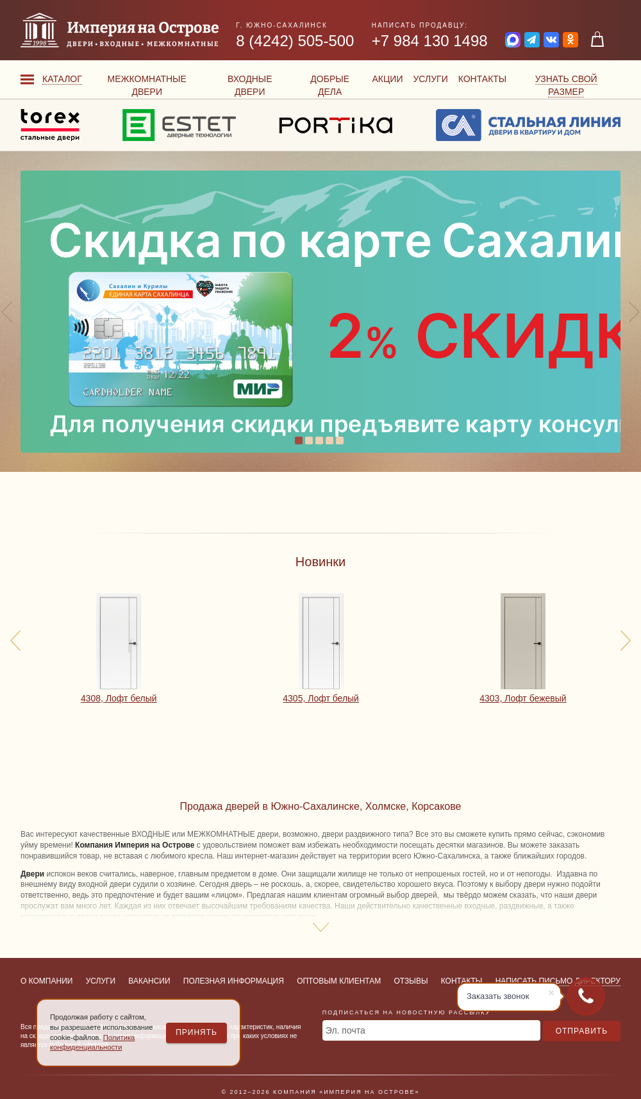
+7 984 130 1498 (430, 40)
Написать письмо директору (557, 981)
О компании (46, 981)
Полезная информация (233, 981)
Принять (196, 1032)
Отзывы (411, 981)
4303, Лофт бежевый (522, 698)
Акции (387, 79)
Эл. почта (345, 1030)
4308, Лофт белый (119, 698)
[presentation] (15, 640)
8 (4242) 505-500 (295, 40)
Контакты (482, 79)
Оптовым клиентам (339, 981)
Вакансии (149, 981)
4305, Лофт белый (321, 698)
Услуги (430, 79)
